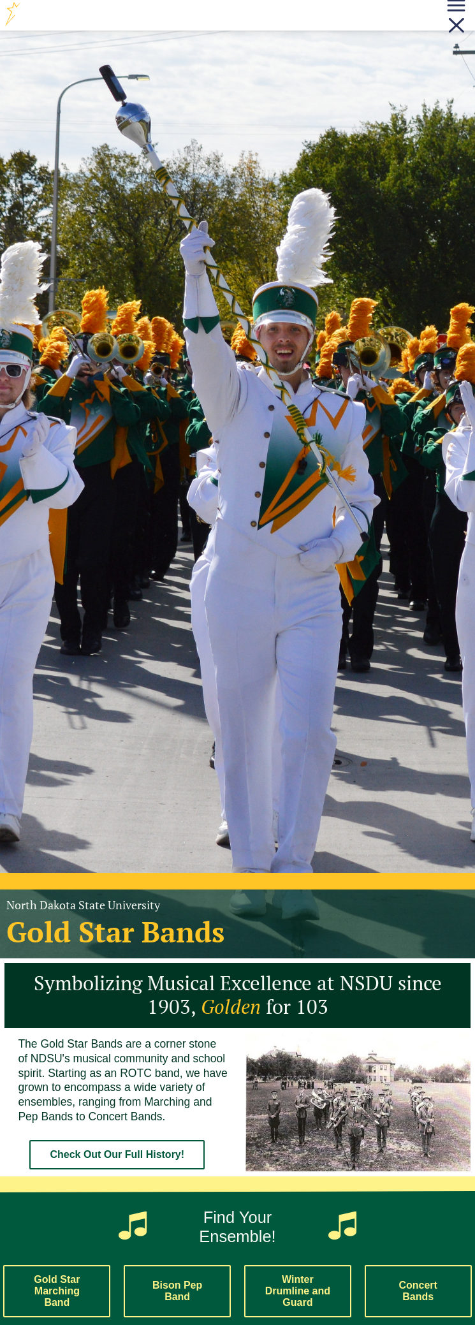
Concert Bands (417, 1291)
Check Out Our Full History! (117, 1154)
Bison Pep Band (177, 1291)
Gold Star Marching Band (57, 1291)
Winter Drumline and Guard (297, 1291)
